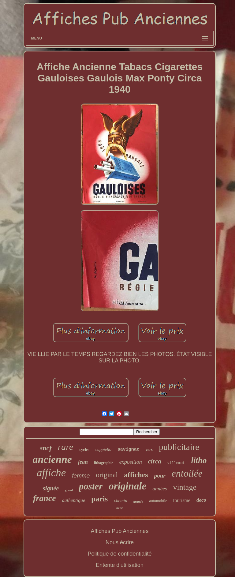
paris (99, 499)
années (159, 489)
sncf (46, 448)
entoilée (187, 473)
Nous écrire (120, 542)
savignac (129, 449)
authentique (73, 500)
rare (65, 447)
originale (127, 486)
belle (119, 508)
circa (154, 461)
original (107, 475)
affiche (51, 473)
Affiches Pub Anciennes (120, 531)
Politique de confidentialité (119, 554)
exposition (130, 462)
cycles (84, 449)
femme (81, 475)
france (44, 498)
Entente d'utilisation (120, 565)
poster (91, 486)
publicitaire (179, 447)
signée (51, 488)
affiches (136, 475)
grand (69, 490)
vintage (184, 487)
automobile (158, 500)
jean (83, 462)
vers (149, 449)
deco (201, 500)
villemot (176, 463)
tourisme (181, 500)
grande (138, 501)
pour (160, 475)
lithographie (103, 463)
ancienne (52, 459)
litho (199, 460)
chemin (120, 500)
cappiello (103, 449)
